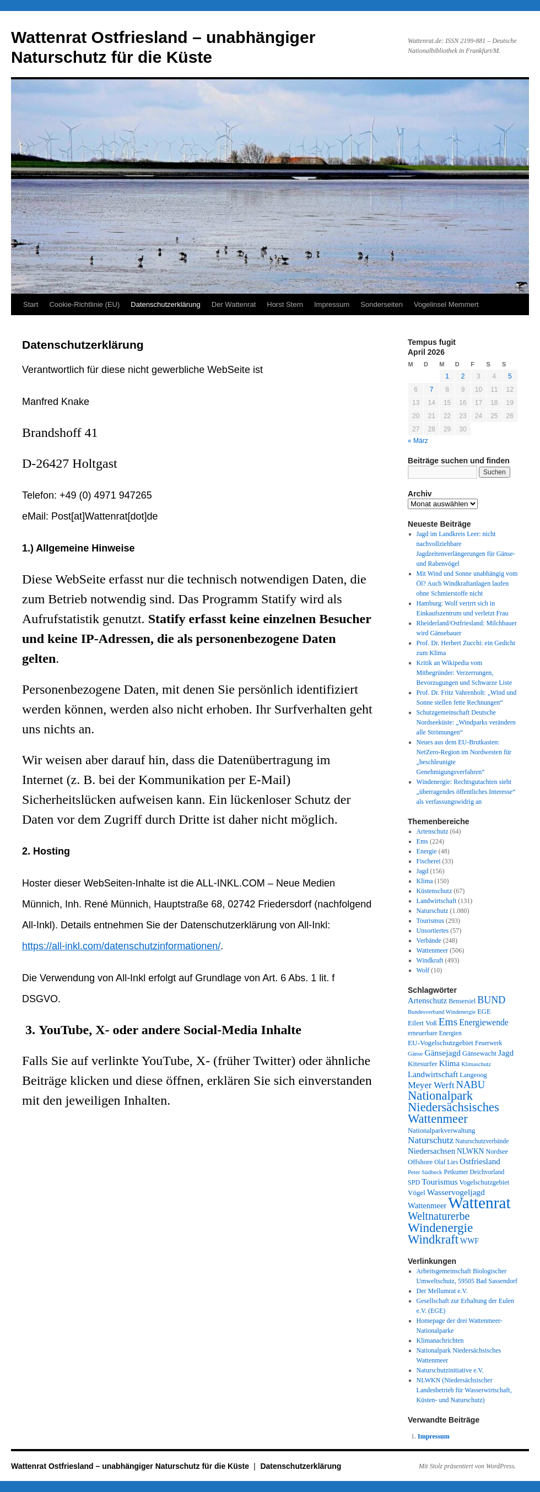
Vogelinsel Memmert (446, 304)
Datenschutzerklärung (165, 304)
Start (30, 304)
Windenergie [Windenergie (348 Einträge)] (440, 1227)
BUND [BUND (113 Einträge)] (491, 1000)
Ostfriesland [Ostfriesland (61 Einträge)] (480, 1161)
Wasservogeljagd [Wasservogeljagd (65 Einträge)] (456, 1192)
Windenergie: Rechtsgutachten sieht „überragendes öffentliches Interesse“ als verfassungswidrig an (466, 792)
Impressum (331, 304)
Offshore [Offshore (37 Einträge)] (420, 1162)
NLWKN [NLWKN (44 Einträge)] (470, 1151)
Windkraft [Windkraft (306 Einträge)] (433, 1239)
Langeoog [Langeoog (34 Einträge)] (473, 1075)
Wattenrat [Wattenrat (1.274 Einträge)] (479, 1203)
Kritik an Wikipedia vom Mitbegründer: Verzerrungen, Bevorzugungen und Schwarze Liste (464, 672)
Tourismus (431, 921)
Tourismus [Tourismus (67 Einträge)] (439, 1181)
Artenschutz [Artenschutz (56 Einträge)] (427, 1000)
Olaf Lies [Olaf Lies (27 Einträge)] (446, 1162)
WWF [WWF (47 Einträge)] (469, 1241)
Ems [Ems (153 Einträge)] (448, 1022)
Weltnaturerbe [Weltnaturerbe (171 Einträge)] (438, 1216)
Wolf (423, 970)
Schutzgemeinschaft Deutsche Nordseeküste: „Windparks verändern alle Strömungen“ (466, 722)
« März (418, 441)
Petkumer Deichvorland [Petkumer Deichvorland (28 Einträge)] (474, 1172)
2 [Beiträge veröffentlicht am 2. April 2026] (463, 376)
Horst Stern (285, 304)
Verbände (429, 940)
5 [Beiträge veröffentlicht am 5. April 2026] (510, 376)
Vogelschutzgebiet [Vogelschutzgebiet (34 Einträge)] (485, 1182)
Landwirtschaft (437, 901)
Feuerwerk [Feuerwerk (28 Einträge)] (488, 1043)
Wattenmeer (433, 950)
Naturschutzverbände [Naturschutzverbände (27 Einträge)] (482, 1141)
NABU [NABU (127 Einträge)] (470, 1084)
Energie (427, 851)
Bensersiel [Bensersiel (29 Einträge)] (462, 1001)
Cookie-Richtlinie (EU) (84, 304)
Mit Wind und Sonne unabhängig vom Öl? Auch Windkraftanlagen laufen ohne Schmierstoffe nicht (467, 583)
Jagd (423, 871)
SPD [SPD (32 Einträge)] (414, 1182)
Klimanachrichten (440, 1340)
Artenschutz (433, 831)
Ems (422, 841)
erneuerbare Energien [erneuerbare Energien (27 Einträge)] (435, 1033)
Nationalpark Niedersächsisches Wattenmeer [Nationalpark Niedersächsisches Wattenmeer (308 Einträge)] (453, 1107)
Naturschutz (433, 911)
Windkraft (430, 960)
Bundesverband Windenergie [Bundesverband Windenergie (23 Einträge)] (442, 1012)
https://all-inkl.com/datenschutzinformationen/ (121, 946)
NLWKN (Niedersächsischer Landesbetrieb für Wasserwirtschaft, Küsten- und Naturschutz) (464, 1390)
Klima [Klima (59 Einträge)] (449, 1063)
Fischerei (429, 861)
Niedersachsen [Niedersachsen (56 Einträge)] (431, 1151)
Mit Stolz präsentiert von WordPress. (467, 1466)
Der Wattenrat (234, 304)
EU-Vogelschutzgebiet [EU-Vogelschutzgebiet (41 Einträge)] (440, 1043)
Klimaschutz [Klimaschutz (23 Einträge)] (476, 1064)
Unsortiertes (433, 930)
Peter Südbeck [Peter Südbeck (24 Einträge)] (425, 1172)
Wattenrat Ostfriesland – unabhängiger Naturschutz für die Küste (131, 1466)
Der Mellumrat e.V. (442, 1291)
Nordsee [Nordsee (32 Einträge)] (496, 1151)
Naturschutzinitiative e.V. (450, 1370)
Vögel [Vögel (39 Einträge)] (416, 1192)
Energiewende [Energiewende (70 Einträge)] (484, 1022)
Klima (425, 881)
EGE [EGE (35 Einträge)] (483, 1011)
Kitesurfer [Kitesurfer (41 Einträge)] (423, 1063)
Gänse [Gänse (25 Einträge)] (415, 1053)
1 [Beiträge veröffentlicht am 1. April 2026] (447, 376)
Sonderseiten (381, 304)
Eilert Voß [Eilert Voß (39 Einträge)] (422, 1023)
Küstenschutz (434, 891)
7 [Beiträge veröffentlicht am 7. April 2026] (432, 389)
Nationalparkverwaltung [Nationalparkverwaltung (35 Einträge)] (441, 1130)
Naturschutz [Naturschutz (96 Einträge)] (430, 1140)
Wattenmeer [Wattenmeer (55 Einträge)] (427, 1205)
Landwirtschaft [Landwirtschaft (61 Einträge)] (433, 1074)
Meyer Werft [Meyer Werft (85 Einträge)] (431, 1085)
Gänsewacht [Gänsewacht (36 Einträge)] (479, 1053)
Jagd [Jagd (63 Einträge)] (506, 1052)
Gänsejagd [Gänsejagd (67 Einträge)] (442, 1052)
